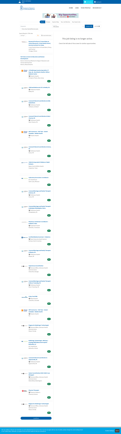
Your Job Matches (65, 22)
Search (42, 22)
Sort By (22, 35)
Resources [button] (97, 8)
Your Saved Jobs (76, 22)
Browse (48, 22)
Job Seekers (88, 2)
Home (71, 8)
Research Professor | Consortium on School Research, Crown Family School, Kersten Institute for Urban (40, 43)
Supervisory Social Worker (36, 265)
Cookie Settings (109, 430)
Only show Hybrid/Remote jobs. (30, 29)
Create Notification (46, 35)
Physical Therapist (34, 390)
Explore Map (55, 22)
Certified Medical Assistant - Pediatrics (39, 237)
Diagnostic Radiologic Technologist (39, 325)
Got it (117, 430)
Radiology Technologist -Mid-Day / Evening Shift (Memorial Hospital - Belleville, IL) (38, 342)
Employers (97, 2)
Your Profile (86, 8)
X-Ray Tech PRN (33, 296)
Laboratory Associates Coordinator (39, 177)
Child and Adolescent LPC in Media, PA (39, 87)
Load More (36, 418)
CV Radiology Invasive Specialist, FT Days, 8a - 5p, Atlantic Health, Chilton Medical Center (39, 72)
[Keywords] (36, 26)
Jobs (77, 8)
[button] (97, 26)
